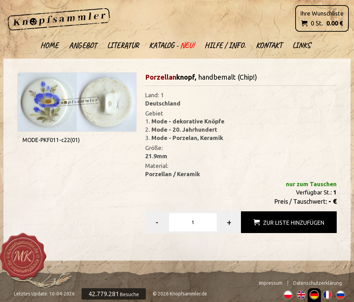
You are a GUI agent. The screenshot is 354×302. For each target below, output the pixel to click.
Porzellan (160, 77)
